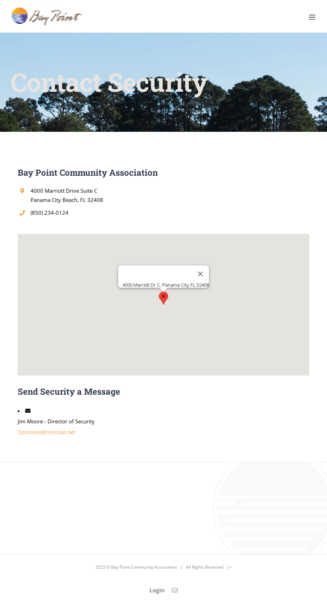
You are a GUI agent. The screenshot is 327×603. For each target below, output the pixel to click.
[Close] (200, 273)
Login (157, 590)
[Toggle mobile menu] (312, 17)
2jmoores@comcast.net (46, 431)
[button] (163, 298)
